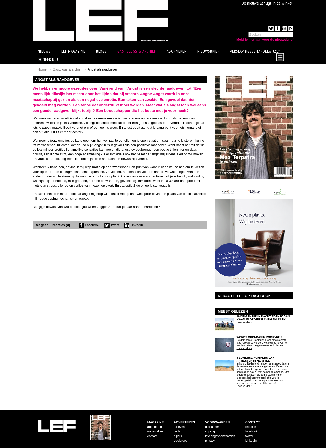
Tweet (111, 225)
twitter (249, 436)
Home (42, 69)
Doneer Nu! (48, 59)
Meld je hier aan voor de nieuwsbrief (264, 39)
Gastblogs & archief (136, 51)
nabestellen (155, 431)
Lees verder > (244, 322)
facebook (251, 431)
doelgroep (180, 440)
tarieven (179, 427)
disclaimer (212, 427)
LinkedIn (133, 225)
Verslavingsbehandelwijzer (255, 51)
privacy (210, 440)
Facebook (89, 225)
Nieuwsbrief (208, 51)
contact (152, 436)
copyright (211, 431)
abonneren (154, 427)
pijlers (178, 436)
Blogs (101, 51)
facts (177, 431)
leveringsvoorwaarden (220, 436)
